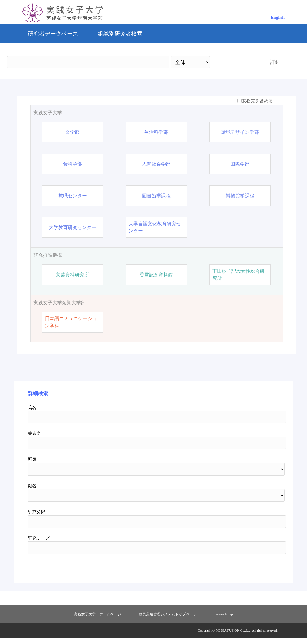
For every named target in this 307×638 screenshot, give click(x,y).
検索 (235, 62)
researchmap (223, 614)
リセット (260, 566)
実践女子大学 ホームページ (97, 614)
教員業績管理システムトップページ (168, 614)
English (278, 17)
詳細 (275, 62)
